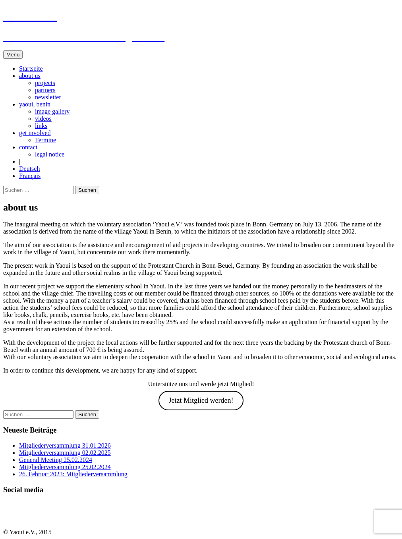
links (41, 125)
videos (43, 118)
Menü (12, 55)
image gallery (52, 111)
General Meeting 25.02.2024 (55, 459)
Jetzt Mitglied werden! (201, 400)
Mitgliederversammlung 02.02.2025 (65, 452)
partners (45, 90)
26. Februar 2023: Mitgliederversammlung (73, 474)
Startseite (31, 68)
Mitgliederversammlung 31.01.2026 (65, 445)
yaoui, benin (34, 104)
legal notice (49, 154)
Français (30, 175)
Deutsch (29, 168)
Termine (45, 140)
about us (30, 75)
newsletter (48, 97)
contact (28, 147)
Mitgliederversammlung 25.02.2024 (65, 467)
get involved (35, 132)
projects (45, 82)
